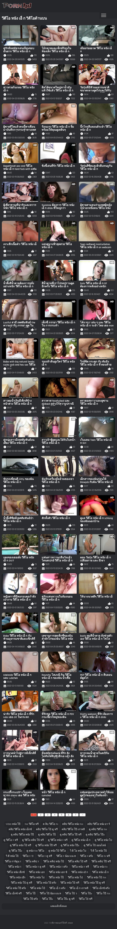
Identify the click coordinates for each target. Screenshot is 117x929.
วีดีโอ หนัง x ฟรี (80, 866)
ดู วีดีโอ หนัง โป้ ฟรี (20, 845)
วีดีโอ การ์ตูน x (13, 861)
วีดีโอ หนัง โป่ (75, 877)
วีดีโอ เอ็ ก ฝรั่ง (57, 888)
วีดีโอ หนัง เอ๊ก (17, 877)
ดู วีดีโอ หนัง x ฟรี (58, 840)
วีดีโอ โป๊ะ (47, 899)
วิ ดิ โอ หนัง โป (78, 850)
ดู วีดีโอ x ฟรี (11, 840)
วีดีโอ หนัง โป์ (37, 888)
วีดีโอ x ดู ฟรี (45, 856)
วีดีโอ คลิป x (32, 861)
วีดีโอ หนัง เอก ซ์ (58, 872)
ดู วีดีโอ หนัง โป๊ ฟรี (46, 845)
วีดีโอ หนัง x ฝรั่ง (58, 866)
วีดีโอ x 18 (28, 856)
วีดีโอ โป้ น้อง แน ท (50, 893)
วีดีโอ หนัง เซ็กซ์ (16, 872)
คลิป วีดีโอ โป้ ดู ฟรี (47, 829)
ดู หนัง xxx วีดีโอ (35, 850)
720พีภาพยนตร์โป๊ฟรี (58, 923)
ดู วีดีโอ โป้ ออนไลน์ (95, 845)
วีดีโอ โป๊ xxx (103, 893)
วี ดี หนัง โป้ (12, 856)
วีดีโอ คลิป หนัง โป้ (53, 861)
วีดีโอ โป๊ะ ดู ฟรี (65, 899)
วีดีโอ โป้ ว (71, 893)
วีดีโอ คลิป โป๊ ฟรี (101, 861)
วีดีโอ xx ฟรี (103, 856)
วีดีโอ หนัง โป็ (56, 877)
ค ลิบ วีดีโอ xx (50, 824)
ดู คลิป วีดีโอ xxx (98, 829)
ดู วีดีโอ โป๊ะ (15, 850)
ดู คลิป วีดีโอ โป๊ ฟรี (70, 834)
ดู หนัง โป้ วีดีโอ (57, 850)
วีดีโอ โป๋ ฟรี (85, 899)
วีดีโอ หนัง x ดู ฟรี (35, 866)
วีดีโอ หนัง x (14, 866)
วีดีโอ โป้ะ (86, 893)
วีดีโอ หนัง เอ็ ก (100, 872)
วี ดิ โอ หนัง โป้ (98, 850)
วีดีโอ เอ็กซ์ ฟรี (13, 893)
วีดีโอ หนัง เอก (37, 872)
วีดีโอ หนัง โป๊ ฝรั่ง (16, 888)
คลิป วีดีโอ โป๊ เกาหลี (73, 829)
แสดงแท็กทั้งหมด (58, 906)
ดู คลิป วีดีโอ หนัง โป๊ (22, 834)
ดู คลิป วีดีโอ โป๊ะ (95, 834)
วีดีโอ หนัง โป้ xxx (96, 877)
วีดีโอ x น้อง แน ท (66, 856)
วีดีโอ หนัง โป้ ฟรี (69, 882)
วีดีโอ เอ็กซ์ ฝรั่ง (101, 888)
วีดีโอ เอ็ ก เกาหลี (78, 888)
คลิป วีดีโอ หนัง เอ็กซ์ (20, 829)
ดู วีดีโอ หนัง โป (103, 840)
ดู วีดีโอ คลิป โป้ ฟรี (33, 840)
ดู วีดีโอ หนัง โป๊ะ (70, 845)
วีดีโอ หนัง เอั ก (79, 872)
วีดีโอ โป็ (31, 893)
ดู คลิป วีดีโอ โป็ (47, 834)
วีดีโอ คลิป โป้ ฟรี (77, 861)
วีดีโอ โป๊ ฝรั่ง (30, 899)
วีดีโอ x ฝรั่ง (86, 856)
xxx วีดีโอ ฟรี (32, 824)
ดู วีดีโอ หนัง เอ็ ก (81, 840)
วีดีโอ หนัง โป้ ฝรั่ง (46, 882)
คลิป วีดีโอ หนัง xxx (72, 824)
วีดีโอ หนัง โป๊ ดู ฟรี (94, 882)
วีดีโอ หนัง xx (100, 866)
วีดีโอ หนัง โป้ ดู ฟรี (21, 882)
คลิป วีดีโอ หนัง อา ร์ (98, 824)
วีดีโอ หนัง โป (37, 877)
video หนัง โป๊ (13, 824)
